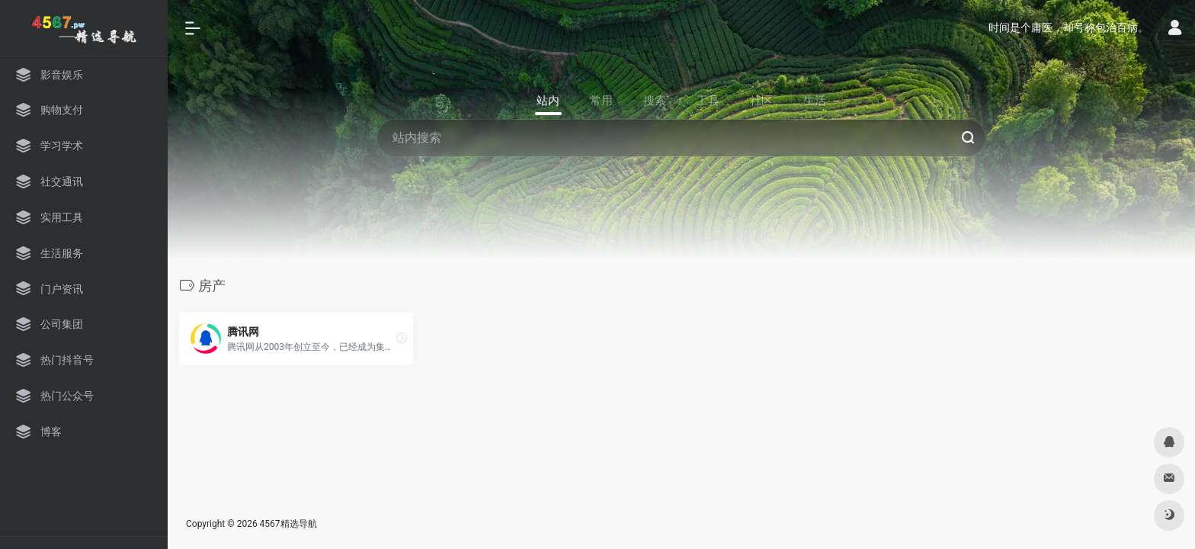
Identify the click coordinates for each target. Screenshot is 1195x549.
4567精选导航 (288, 523)
